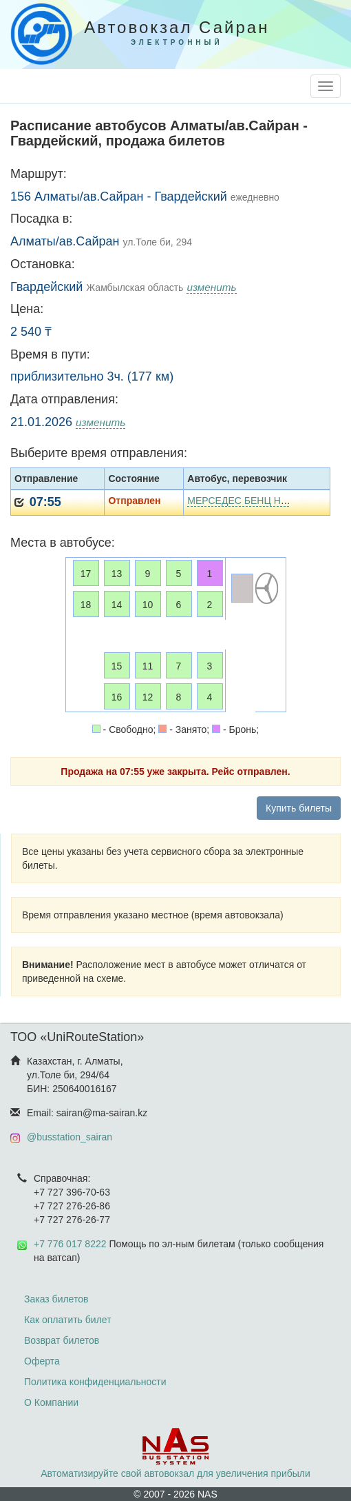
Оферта (42, 1361)
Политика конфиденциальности (95, 1381)
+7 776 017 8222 (70, 1243)
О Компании (51, 1402)
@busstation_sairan (69, 1136)
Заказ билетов (56, 1298)
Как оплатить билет (67, 1319)
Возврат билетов (61, 1340)
